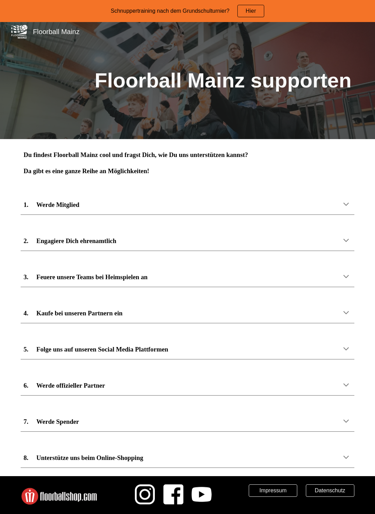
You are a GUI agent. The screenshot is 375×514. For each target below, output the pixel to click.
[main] (187, 81)
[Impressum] (273, 490)
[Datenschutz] (330, 490)
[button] (346, 205)
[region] (187, 11)
